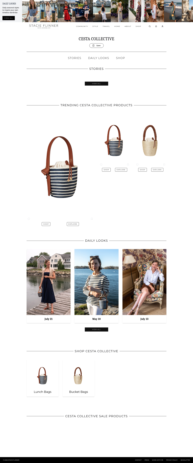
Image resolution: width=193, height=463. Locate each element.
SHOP (120, 58)
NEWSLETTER (185, 460)
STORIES (74, 58)
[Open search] (149, 26)
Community (82, 26)
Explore (72, 224)
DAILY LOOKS (98, 58)
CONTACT (138, 460)
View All (96, 83)
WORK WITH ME (157, 460)
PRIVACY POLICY (172, 460)
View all (8, 18)
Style (95, 26)
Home (117, 26)
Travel (106, 26)
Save (96, 45)
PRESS (147, 460)
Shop (138, 26)
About (128, 26)
